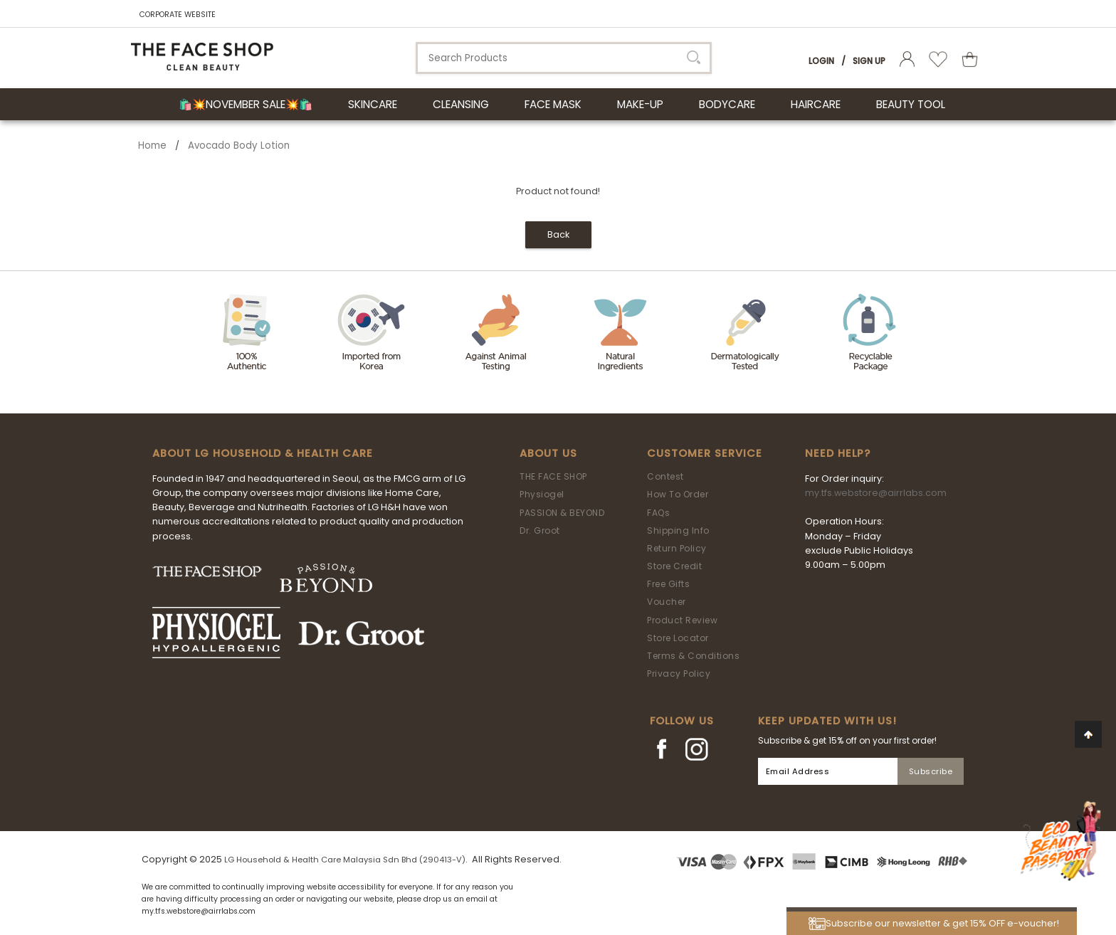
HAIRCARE (816, 104)
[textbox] (564, 58)
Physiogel (542, 494)
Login (821, 61)
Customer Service (704, 453)
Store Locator (678, 638)
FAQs (658, 513)
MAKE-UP (640, 104)
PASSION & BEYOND (562, 513)
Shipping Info (678, 530)
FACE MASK (553, 104)
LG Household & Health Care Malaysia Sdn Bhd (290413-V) (344, 859)
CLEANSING (461, 104)
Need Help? (837, 453)
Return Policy (677, 548)
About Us (548, 453)
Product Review (682, 620)
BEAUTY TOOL (910, 104)
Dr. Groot (540, 530)
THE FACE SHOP (553, 476)
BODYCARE (727, 104)
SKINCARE (372, 104)
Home (152, 145)
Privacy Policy (678, 673)
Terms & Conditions (693, 656)
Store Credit (674, 566)
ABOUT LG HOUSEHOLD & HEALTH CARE (262, 453)
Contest (665, 476)
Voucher (666, 602)
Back (558, 234)
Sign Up (869, 61)
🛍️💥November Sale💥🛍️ (245, 104)
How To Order (677, 494)
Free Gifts (668, 584)
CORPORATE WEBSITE (178, 14)
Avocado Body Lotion (239, 145)
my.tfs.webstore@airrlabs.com (876, 493)
